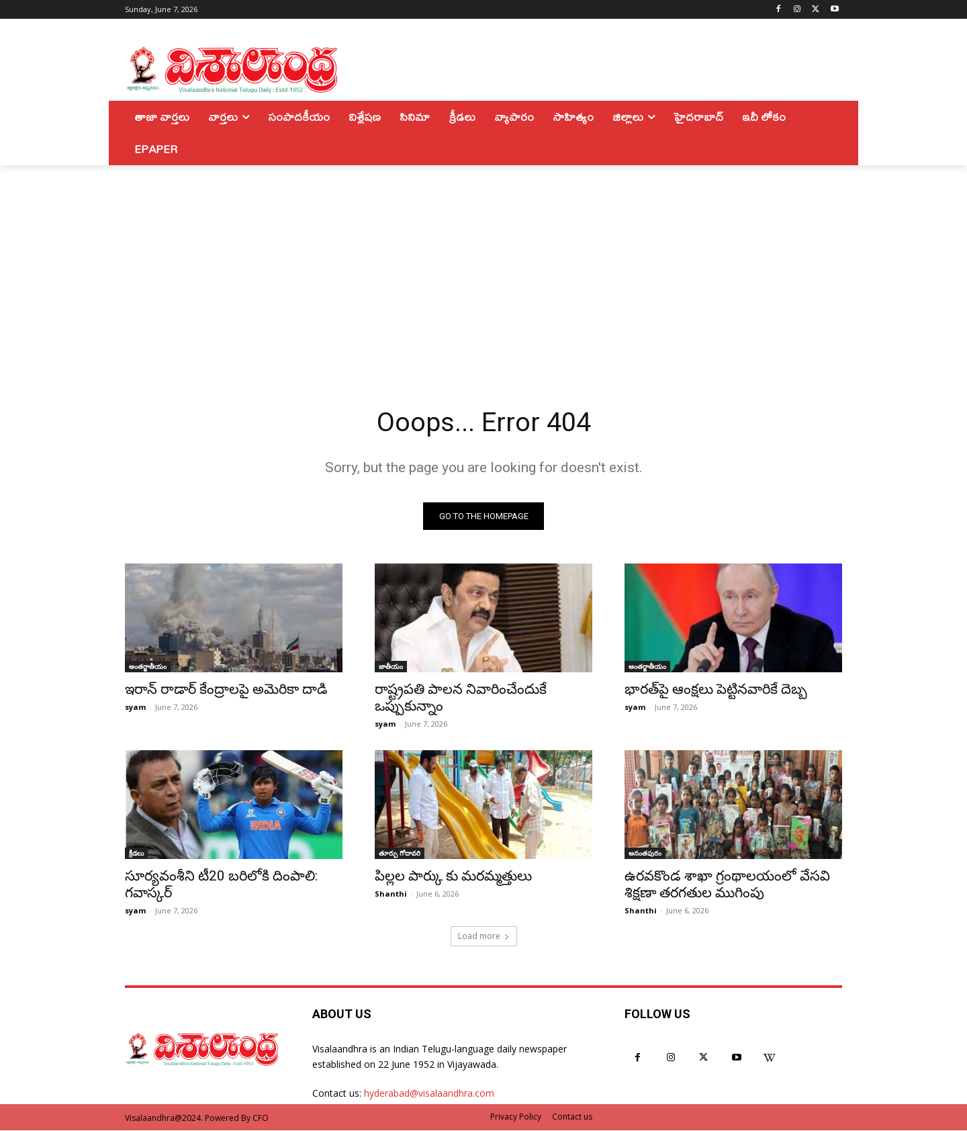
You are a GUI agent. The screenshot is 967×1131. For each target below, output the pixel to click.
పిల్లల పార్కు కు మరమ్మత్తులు (453, 876)
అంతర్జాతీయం (148, 667)
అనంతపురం (645, 853)
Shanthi (391, 894)
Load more (484, 936)
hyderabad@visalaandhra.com (429, 1093)
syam (135, 708)
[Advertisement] (483, 266)
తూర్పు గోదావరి (399, 853)
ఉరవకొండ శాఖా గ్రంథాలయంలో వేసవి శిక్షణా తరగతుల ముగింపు (727, 884)
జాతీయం (391, 667)
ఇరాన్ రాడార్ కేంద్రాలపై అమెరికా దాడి (226, 690)
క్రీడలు (136, 853)
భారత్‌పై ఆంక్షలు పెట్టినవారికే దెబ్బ (716, 690)
